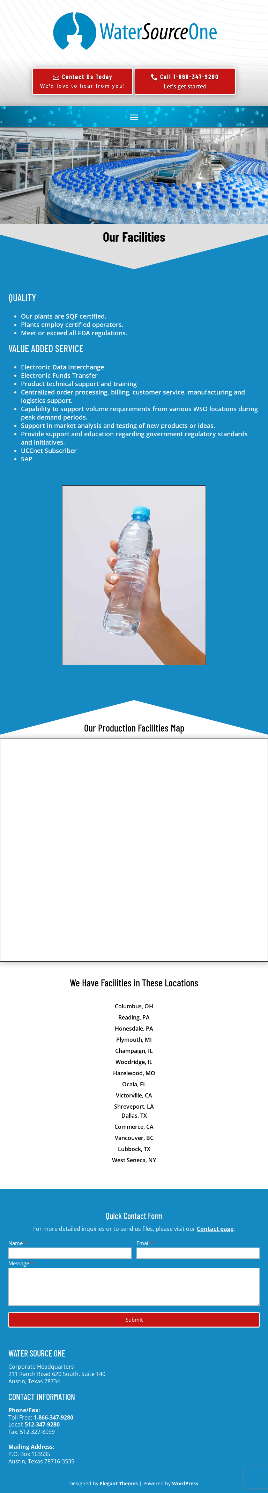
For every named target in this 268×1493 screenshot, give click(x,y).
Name (17, 1243)
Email (145, 1243)
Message (20, 1263)
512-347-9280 (42, 1424)
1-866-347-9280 (53, 1417)
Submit (134, 1319)
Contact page (215, 1229)
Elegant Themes (119, 1483)
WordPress (185, 1483)
